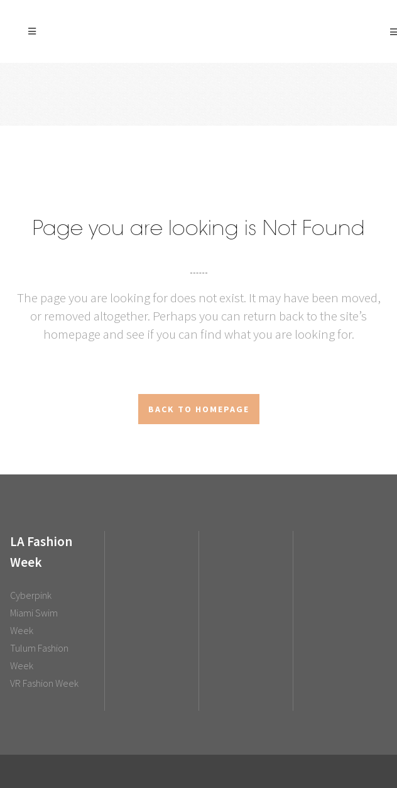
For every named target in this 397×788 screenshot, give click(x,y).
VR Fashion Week (44, 683)
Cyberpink (31, 595)
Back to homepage (198, 409)
